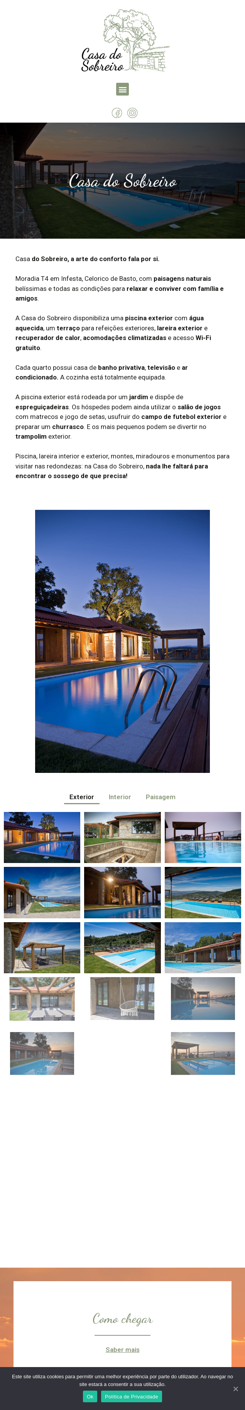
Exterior (81, 797)
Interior (120, 797)
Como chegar (122, 1318)
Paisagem (161, 797)
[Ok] (235, 1389)
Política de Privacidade (131, 1397)
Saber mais (123, 1350)
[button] (122, 89)
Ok (90, 1397)
